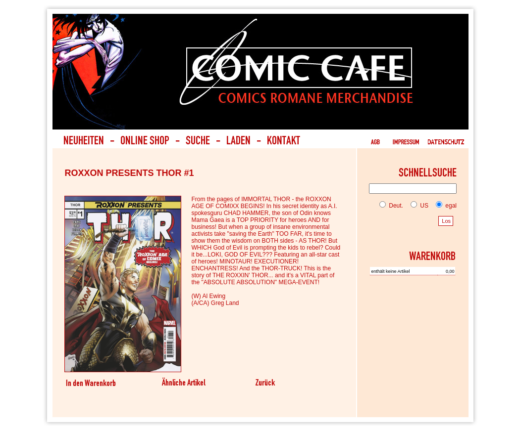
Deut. (391, 205)
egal (444, 205)
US (417, 205)
